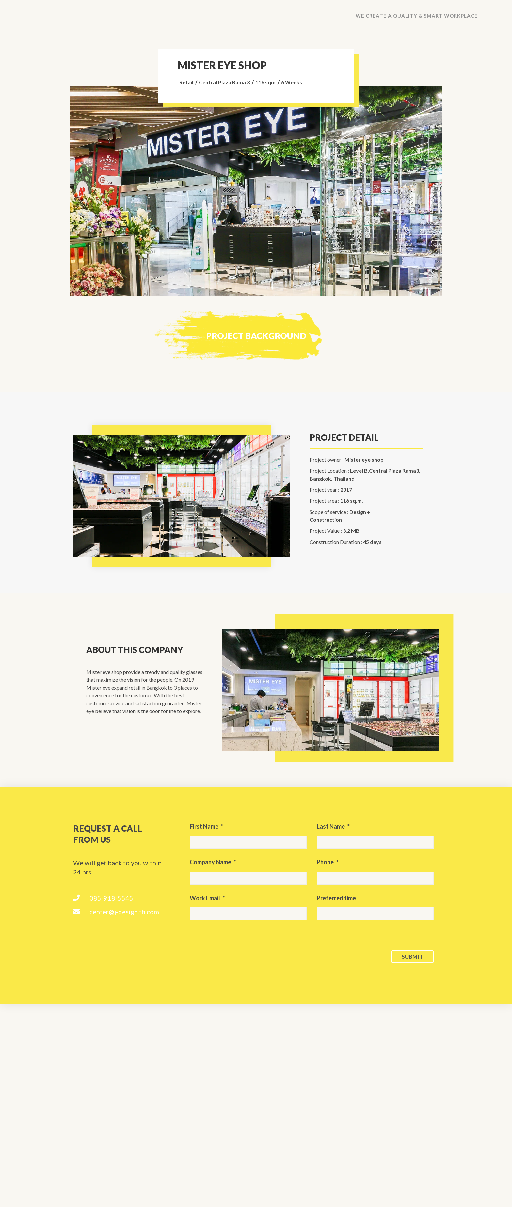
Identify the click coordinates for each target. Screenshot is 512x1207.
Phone (328, 862)
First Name (206, 826)
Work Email (207, 898)
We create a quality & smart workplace (417, 16)
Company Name (213, 862)
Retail (186, 82)
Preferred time (336, 898)
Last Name (333, 826)
